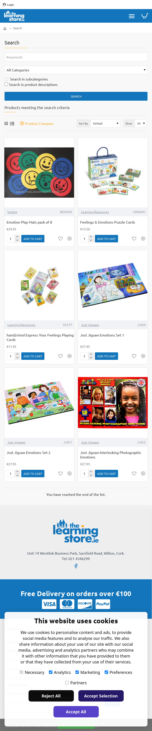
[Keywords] (76, 57)
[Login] (8, 4)
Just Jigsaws (90, 325)
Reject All (51, 696)
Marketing (87, 672)
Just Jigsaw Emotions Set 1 (102, 335)
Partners (76, 682)
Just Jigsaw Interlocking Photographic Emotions (110, 454)
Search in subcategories (26, 79)
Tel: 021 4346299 (76, 558)
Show (128, 123)
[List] (12, 123)
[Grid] (6, 123)
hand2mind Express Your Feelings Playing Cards (40, 337)
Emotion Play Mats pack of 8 (29, 222)
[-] (17, 240)
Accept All (76, 711)
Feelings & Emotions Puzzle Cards (107, 222)
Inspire (12, 212)
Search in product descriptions (31, 84)
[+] (17, 237)
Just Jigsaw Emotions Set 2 (29, 452)
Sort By (83, 123)
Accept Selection (101, 696)
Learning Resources (95, 212)
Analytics (60, 672)
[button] (32, 238)
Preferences (118, 672)
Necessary (32, 672)
